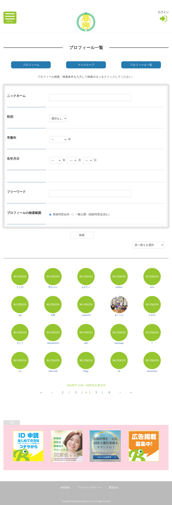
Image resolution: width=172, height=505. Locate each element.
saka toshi (52, 371)
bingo (86, 371)
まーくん (119, 315)
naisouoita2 (152, 371)
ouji (20, 315)
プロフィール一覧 (141, 64)
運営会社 (114, 487)
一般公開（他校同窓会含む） (93, 214)
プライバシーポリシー (89, 487)
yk (119, 371)
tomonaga (119, 343)
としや (20, 287)
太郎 (53, 315)
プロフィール (31, 64)
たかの (152, 315)
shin (86, 343)
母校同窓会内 (61, 214)
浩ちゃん (52, 287)
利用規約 (65, 487)
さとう (20, 343)
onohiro (119, 287)
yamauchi (86, 315)
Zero (152, 287)
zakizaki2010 (53, 343)
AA (20, 371)
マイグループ (86, 64)
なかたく (86, 287)
